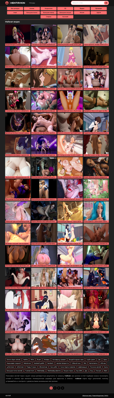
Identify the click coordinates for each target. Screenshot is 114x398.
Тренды (32, 3)
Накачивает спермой (14, 363)
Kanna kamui (93, 363)
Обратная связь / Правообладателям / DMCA (95, 395)
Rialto (105, 371)
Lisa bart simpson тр (62, 363)
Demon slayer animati (13, 359)
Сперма (48, 17)
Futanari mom (29, 371)
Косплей (65, 17)
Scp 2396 (79, 371)
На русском (48, 8)
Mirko (32, 359)
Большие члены (48, 12)
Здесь (105, 359)
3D (65, 8)
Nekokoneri (27, 363)
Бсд (91, 371)
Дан (86, 371)
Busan (39, 359)
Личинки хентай (95, 367)
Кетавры (46, 359)
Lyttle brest (10, 367)
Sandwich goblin (39, 363)
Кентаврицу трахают (59, 359)
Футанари (98, 8)
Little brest (20, 367)
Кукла (106, 367)
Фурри (82, 8)
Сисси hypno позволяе (67, 367)
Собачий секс (76, 363)
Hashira (25, 359)
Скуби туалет (90, 359)
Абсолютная (43, 367)
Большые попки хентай (14, 371)
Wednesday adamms (54, 371)
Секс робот (53, 367)
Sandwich (50, 363)
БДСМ (99, 12)
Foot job (98, 371)
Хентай (8, 395)
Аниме (32, 8)
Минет (82, 12)
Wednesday (41, 371)
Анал (15, 12)
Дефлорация (82, 367)
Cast (99, 359)
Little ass (103, 363)
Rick (85, 363)
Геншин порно (68, 371)
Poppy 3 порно (31, 367)
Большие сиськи (65, 12)
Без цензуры (15, 8)
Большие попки (31, 12)
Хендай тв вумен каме (76, 359)
